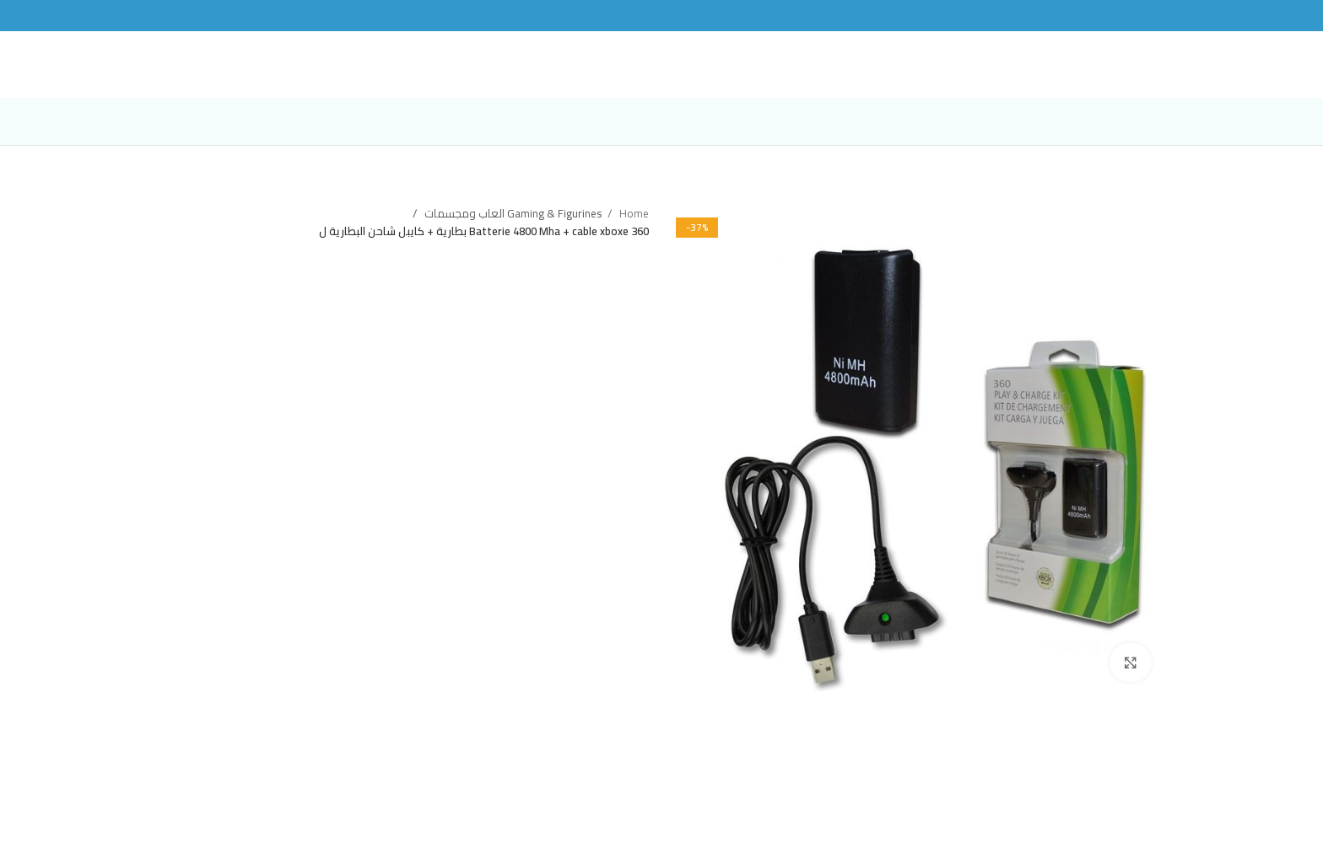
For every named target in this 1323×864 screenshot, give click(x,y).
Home (633, 230)
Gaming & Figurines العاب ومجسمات (512, 230)
